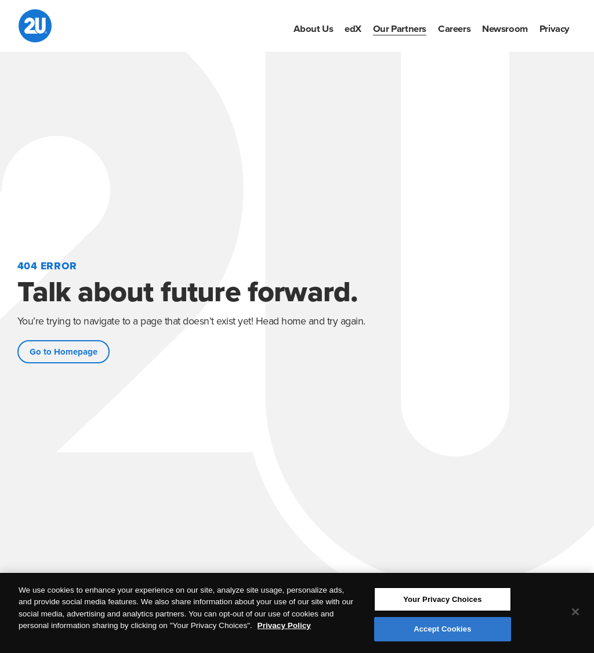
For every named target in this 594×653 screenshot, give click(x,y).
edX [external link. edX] (353, 29)
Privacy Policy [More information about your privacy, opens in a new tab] (284, 626)
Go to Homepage (63, 352)
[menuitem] (313, 29)
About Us (313, 29)
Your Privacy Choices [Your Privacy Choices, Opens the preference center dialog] (442, 600)
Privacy (554, 29)
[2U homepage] (35, 25)
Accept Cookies (442, 629)
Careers (454, 29)
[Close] (575, 612)
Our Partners (399, 29)
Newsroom (505, 29)
